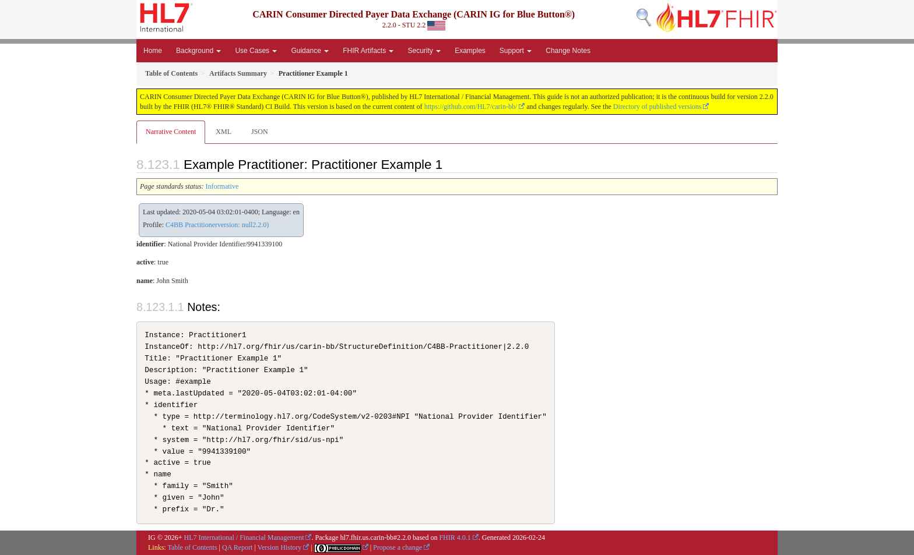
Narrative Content (171, 132)
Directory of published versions (657, 106)
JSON (259, 132)
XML (223, 132)
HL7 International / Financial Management (244, 537)
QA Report (237, 547)
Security (424, 51)
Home (152, 51)
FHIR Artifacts (368, 51)
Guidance (310, 51)
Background (198, 51)
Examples (470, 51)
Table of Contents (192, 547)
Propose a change (397, 547)
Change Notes (568, 51)
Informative (222, 186)
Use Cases (256, 51)
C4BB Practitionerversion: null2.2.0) (217, 225)
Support (516, 51)
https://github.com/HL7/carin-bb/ (471, 106)
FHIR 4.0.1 (454, 537)
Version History (280, 547)
